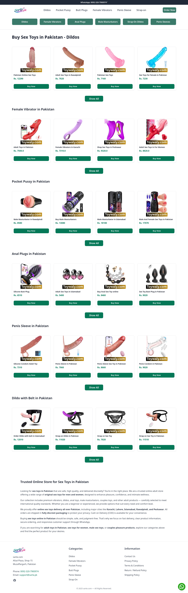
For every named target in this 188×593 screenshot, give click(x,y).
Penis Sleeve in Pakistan (66, 364)
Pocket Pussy (63, 10)
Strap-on (141, 10)
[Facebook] (38, 580)
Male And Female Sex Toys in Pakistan (156, 219)
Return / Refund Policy (136, 570)
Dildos (47, 10)
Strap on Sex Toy (104, 436)
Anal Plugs (80, 21)
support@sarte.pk (28, 574)
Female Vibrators (102, 10)
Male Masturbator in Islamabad (111, 219)
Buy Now (31, 86)
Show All (94, 98)
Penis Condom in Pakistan (150, 364)
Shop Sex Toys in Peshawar (109, 147)
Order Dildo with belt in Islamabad (29, 436)
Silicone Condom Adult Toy (25, 364)
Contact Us (130, 556)
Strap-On (73, 579)
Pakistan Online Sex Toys (25, 75)
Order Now (169, 10)
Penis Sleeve (124, 10)
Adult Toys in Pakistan (23, 147)
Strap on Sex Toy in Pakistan (151, 436)
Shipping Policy (132, 574)
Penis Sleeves (163, 21)
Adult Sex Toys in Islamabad (68, 291)
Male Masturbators (108, 21)
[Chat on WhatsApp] (181, 586)
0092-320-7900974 (29, 571)
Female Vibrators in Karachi (68, 147)
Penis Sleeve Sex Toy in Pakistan (111, 364)
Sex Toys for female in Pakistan (153, 75)
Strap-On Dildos (136, 21)
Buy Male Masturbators (66, 219)
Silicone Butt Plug (21, 291)
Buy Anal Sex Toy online (107, 291)
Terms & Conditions (134, 565)
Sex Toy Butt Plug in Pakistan (152, 291)
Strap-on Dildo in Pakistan (67, 436)
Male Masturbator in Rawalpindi (28, 219)
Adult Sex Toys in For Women (152, 147)
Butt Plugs (82, 10)
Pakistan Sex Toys (105, 75)
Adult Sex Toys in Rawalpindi (68, 75)
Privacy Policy (131, 560)
